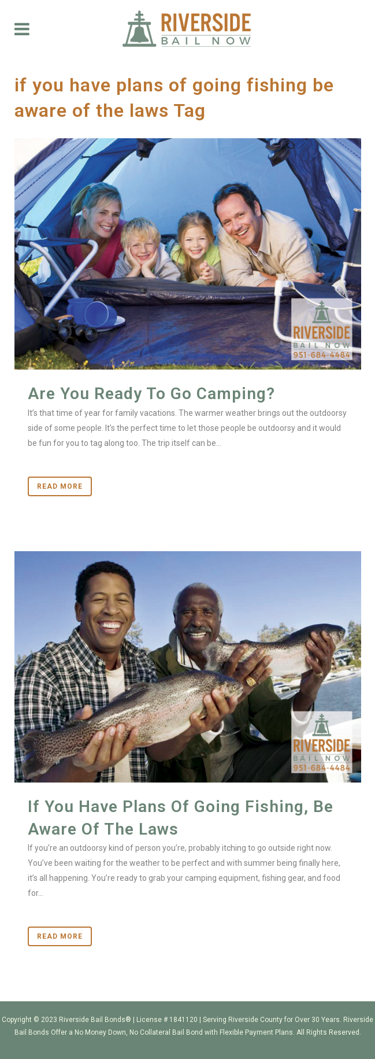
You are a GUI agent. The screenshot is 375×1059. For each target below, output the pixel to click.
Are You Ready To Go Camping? (151, 393)
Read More (60, 486)
